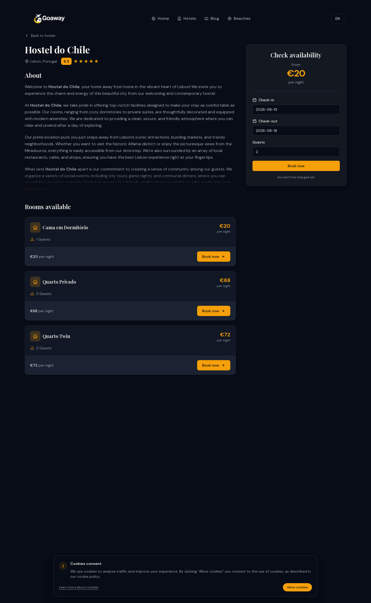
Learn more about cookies (78, 587)
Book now (213, 256)
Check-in (263, 100)
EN (337, 18)
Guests (258, 142)
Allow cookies (297, 587)
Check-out (264, 121)
